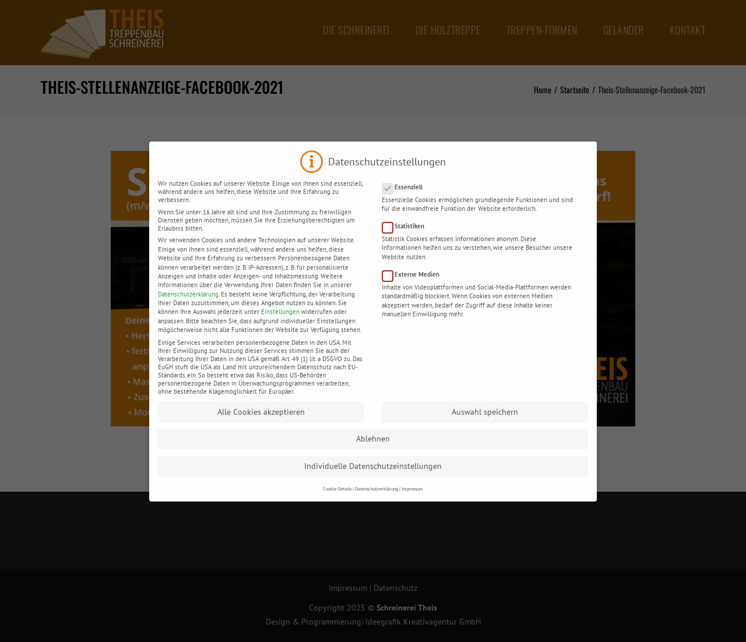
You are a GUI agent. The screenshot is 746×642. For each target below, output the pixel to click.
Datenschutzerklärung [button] (376, 499)
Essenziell (406, 197)
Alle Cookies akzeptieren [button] (261, 422)
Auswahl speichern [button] (485, 422)
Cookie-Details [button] (337, 499)
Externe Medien (414, 284)
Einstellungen (280, 322)
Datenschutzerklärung (188, 304)
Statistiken (407, 236)
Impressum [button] (412, 499)
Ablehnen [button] (373, 448)
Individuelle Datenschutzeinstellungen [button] (373, 476)
